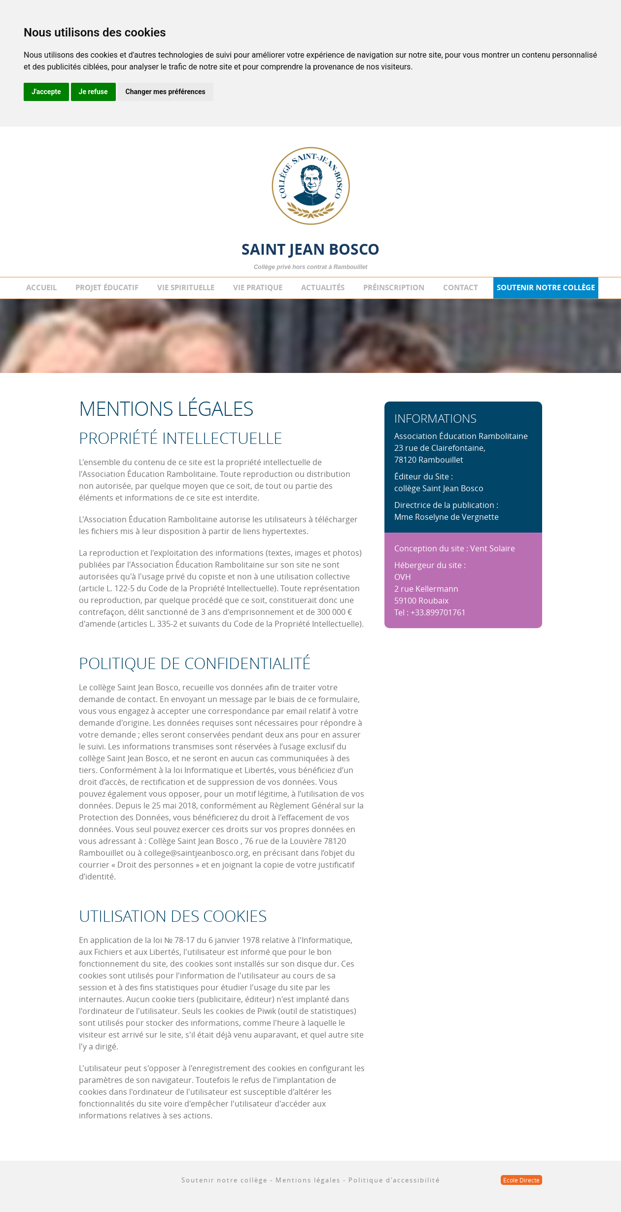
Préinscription (393, 287)
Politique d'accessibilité (394, 1180)
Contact (460, 287)
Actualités (323, 287)
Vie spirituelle (185, 287)
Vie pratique (257, 287)
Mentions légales (308, 1180)
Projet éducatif (106, 287)
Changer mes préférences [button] (166, 92)
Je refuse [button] (93, 92)
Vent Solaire (492, 548)
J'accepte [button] (46, 92)
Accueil (41, 287)
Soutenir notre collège (546, 287)
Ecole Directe (521, 1180)
